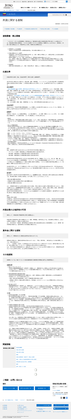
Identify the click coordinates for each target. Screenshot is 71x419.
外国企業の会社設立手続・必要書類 (24, 361)
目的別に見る (54, 7)
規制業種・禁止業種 (10, 28)
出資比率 (20, 28)
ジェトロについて (18, 1)
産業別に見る (62, 7)
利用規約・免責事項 (22, 407)
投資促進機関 (19, 347)
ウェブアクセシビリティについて (25, 410)
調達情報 (5, 407)
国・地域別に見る (44, 7)
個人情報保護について (22, 408)
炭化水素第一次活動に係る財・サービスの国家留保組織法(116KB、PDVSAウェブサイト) (37, 95)
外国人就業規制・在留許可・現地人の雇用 (25, 357)
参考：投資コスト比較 (21, 366)
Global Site (31, 1)
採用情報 (5, 405)
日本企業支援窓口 (59, 394)
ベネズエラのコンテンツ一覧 (59, 14)
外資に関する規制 (20, 349)
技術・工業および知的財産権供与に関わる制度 (26, 359)
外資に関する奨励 (20, 352)
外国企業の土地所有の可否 (31, 28)
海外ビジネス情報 (26, 7)
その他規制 (55, 28)
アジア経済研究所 (39, 1)
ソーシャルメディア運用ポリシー (61, 411)
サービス (34, 7)
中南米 (17, 10)
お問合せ (25, 1)
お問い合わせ (21, 405)
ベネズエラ (23, 10)
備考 (17, 364)
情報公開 (5, 408)
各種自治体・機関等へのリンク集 (44, 411)
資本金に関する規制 (45, 28)
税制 (17, 354)
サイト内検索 (54, 1)
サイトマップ (21, 412)
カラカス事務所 (56, 390)
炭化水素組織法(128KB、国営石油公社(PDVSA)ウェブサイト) (24, 89)
